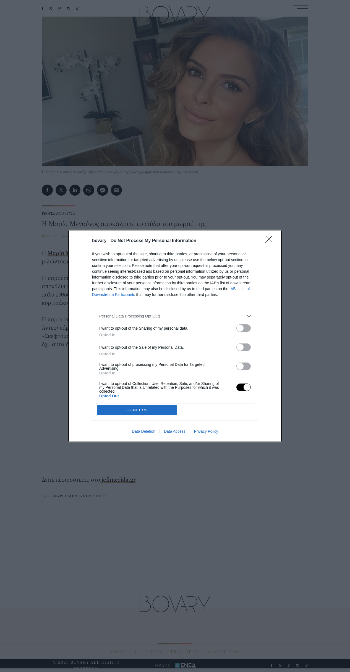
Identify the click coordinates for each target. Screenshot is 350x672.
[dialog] (175, 336)
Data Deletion (143, 431)
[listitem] (175, 316)
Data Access (175, 431)
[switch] (243, 328)
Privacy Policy (206, 431)
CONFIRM (137, 410)
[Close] (270, 241)
